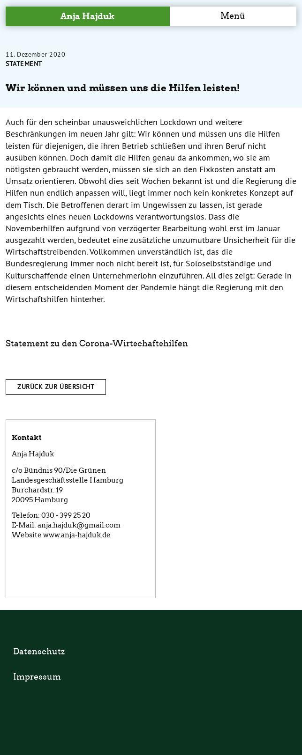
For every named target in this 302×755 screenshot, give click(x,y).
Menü (232, 16)
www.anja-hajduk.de (77, 535)
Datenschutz (39, 651)
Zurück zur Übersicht (55, 386)
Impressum (37, 677)
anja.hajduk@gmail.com (79, 525)
